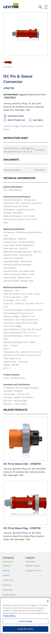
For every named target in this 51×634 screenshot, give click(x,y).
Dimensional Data (11, 170)
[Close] (48, 601)
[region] (25, 616)
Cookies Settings (25, 621)
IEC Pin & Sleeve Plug (22, 528)
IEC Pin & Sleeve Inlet (22, 463)
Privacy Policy (9, 615)
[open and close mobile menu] (46, 6)
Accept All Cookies (25, 629)
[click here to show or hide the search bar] (40, 7)
